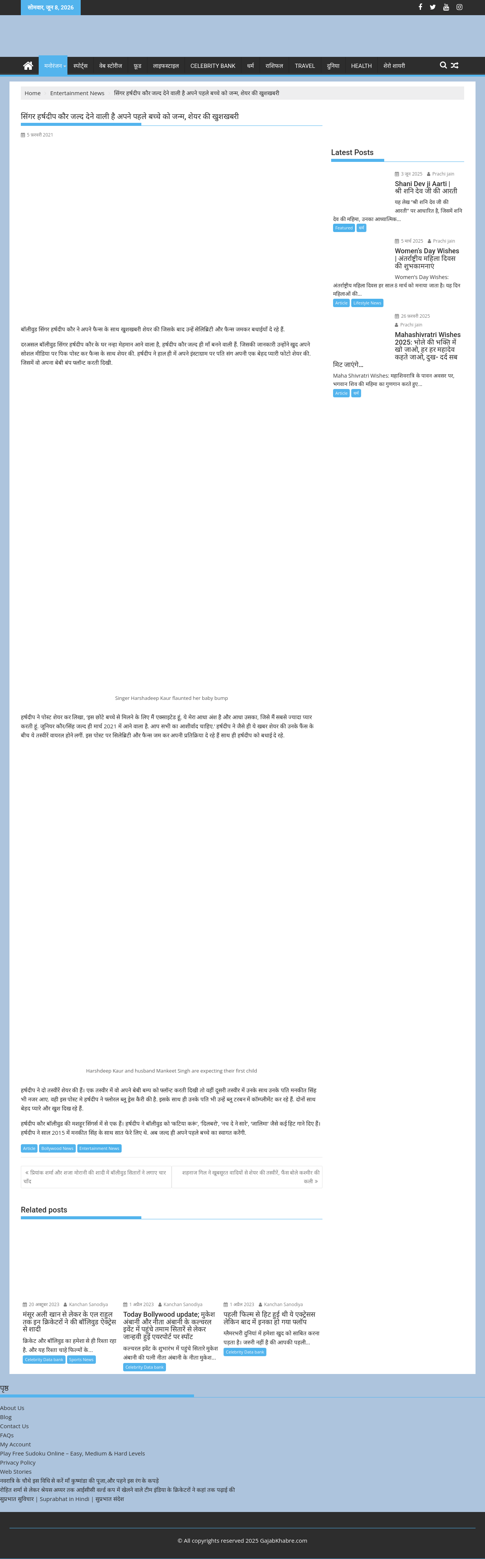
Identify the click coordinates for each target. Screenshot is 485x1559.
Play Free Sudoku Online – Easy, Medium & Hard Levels (72, 1453)
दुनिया (333, 66)
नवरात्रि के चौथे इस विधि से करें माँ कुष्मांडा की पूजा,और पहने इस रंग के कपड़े (79, 1480)
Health (361, 66)
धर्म (250, 66)
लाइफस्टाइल (166, 66)
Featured (344, 228)
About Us (12, 1408)
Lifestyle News (367, 303)
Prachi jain (440, 174)
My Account (15, 1444)
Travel (305, 66)
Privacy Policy (18, 1462)
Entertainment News (99, 1148)
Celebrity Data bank (44, 1359)
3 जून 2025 (408, 174)
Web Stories (15, 1471)
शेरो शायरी (394, 66)
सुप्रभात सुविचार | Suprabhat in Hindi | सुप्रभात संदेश (62, 1499)
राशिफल (274, 66)
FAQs (7, 1435)
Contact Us (14, 1426)
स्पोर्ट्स (81, 66)
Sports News (81, 1359)
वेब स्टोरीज (110, 66)
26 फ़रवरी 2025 (412, 316)
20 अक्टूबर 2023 (41, 1304)
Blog (6, 1417)
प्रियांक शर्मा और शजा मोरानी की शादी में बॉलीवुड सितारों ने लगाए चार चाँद (94, 1176)
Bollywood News (57, 1148)
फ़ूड (137, 66)
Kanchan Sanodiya (86, 1304)
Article (29, 1148)
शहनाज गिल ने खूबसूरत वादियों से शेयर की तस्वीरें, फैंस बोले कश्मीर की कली (250, 1176)
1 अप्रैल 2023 (138, 1304)
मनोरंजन (53, 66)
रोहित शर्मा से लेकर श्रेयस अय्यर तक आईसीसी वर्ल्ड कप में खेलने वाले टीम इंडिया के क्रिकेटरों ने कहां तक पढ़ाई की (117, 1489)
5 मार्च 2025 (408, 241)
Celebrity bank (213, 66)
